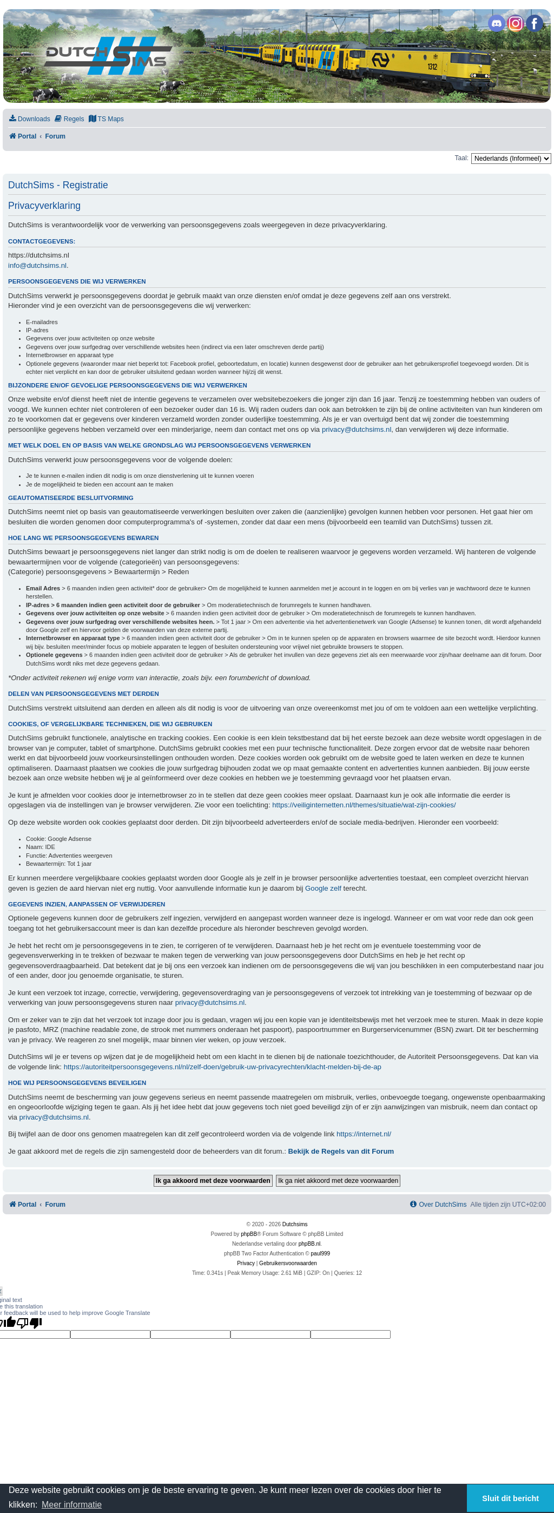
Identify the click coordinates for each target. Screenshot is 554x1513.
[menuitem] (29, 119)
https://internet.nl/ (364, 1134)
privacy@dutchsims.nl (356, 429)
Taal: (461, 158)
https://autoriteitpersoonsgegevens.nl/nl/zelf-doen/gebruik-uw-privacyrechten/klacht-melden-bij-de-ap (222, 1067)
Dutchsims (295, 1224)
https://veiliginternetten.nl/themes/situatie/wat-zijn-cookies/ (364, 805)
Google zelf (323, 888)
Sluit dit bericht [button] (510, 1498)
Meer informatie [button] (72, 1504)
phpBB (249, 1234)
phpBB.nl (310, 1244)
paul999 (321, 1254)
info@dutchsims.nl (37, 265)
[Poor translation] (29, 1323)
